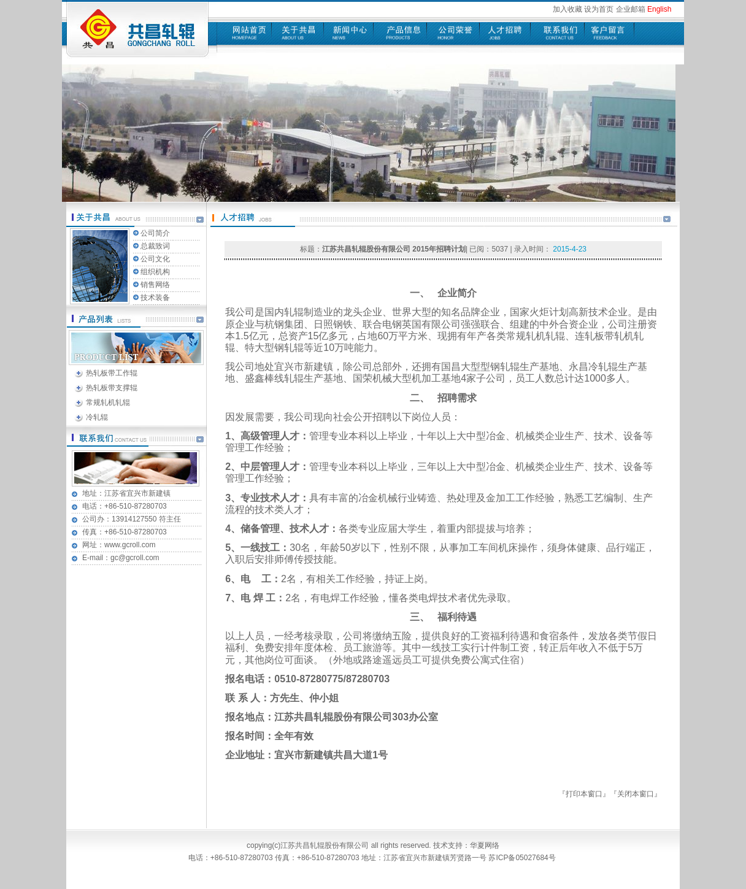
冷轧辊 (97, 417)
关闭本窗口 (635, 794)
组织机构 (155, 271)
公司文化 (155, 259)
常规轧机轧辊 (108, 402)
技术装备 (155, 297)
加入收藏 (567, 9)
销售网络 (155, 284)
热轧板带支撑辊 (111, 387)
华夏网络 (484, 845)
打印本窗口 (584, 794)
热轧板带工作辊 (111, 373)
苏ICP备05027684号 (523, 857)
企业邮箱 (630, 9)
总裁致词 (155, 246)
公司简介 (155, 233)
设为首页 (598, 9)
